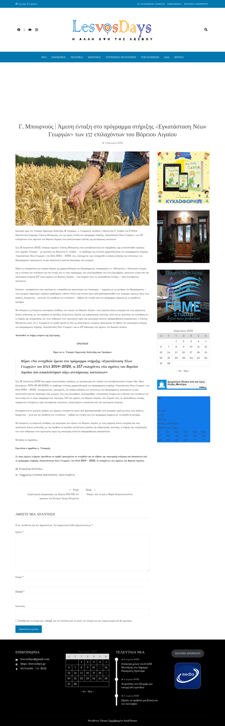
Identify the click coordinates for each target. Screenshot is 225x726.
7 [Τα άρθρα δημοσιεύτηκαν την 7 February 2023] (168, 346)
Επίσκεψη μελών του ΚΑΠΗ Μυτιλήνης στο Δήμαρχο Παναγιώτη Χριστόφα (136, 667)
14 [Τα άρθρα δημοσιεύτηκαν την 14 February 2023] (168, 352)
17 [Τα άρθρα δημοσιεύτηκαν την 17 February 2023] (191, 352)
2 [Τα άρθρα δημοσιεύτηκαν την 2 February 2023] (183, 341)
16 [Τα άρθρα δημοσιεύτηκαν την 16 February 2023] (183, 352)
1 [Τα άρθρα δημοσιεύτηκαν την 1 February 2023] (176, 341)
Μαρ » (187, 370)
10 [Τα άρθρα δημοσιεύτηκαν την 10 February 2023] (191, 346)
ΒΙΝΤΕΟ (179, 57)
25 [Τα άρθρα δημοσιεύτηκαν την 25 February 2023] (198, 357)
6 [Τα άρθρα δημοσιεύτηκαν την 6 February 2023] (161, 346)
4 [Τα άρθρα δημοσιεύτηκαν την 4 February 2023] (198, 341)
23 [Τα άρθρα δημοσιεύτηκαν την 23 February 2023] (183, 357)
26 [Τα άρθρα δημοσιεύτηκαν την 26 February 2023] (205, 357)
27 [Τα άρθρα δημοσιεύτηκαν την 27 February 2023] (161, 363)
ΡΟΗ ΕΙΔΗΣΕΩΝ (150, 57)
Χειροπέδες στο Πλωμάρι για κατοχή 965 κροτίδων (136, 685)
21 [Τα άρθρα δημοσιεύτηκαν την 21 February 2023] (168, 357)
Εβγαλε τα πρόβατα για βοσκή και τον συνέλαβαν (139, 701)
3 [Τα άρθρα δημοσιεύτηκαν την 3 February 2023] (191, 341)
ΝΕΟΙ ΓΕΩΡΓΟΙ (67, 474)
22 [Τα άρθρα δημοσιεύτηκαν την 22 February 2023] (176, 357)
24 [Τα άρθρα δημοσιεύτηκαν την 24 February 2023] (191, 357)
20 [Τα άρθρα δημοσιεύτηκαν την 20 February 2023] (161, 357)
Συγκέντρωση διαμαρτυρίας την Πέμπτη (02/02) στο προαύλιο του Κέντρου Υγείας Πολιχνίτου (49, 493)
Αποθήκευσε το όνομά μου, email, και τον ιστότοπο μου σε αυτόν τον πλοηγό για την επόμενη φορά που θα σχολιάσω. (75, 620)
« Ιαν (179, 370)
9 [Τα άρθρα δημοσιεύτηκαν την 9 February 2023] (183, 346)
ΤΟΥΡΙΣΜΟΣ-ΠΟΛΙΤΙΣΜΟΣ (121, 57)
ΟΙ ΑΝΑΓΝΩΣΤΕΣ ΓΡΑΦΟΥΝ (151, 3)
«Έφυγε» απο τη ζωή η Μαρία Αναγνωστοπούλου (116, 491)
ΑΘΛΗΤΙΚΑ (94, 57)
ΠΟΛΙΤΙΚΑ (77, 57)
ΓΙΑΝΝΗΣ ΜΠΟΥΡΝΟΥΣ (45, 474)
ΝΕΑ (44, 57)
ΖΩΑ (166, 57)
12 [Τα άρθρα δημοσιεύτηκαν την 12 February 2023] (206, 346)
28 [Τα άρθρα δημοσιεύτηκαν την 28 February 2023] (168, 363)
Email (19, 591)
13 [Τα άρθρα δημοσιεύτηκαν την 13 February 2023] (161, 352)
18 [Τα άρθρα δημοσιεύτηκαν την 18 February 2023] (198, 352)
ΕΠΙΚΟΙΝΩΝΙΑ (174, 3)
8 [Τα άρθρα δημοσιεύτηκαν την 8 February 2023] (176, 346)
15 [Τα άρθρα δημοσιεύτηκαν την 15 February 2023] (176, 352)
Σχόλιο (19, 531)
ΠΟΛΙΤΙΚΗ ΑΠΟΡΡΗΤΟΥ (196, 3)
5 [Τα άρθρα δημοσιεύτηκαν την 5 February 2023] (205, 341)
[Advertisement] (112, 92)
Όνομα (19, 577)
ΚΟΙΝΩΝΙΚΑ (59, 57)
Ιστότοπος (20, 606)
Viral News (114, 721)
